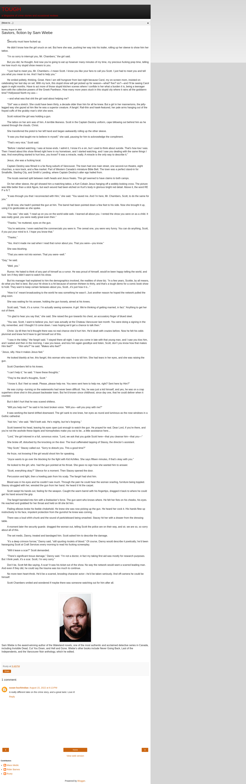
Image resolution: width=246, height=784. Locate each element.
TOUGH (11, 9)
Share (6, 671)
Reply (12, 696)
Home (75, 750)
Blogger (81, 781)
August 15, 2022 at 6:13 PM (43, 687)
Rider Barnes (13, 769)
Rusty (10, 773)
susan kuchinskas (19, 687)
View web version (75, 756)
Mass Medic (13, 765)
